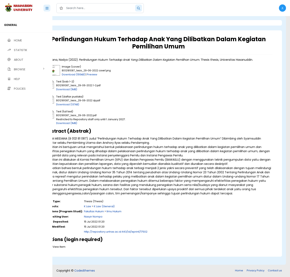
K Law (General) (125, 214)
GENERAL (10, 25)
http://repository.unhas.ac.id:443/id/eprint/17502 (137, 240)
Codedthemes (84, 271)
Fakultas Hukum (115, 220)
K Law (109, 214)
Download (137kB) (89, 108)
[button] (282, 8)
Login (69, 23)
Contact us (275, 271)
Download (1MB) (88, 93)
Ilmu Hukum (135, 220)
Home (239, 271)
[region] (26, 146)
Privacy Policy (255, 271)
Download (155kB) (94, 78)
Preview (113, 78)
